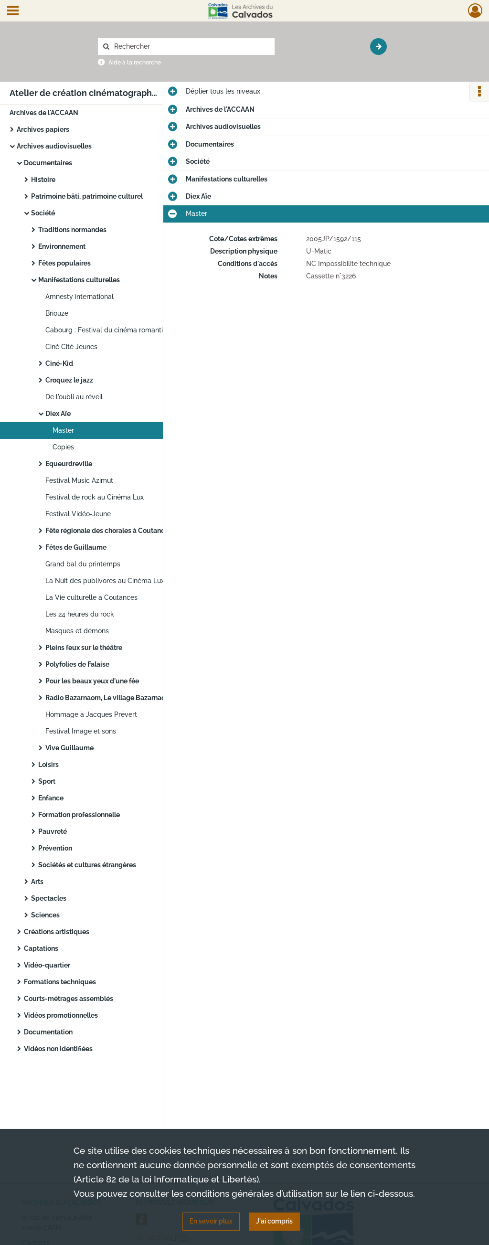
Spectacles (48, 898)
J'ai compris (274, 1221)
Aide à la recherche (134, 62)
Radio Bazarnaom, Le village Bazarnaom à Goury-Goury (132, 698)
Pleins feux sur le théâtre (83, 647)
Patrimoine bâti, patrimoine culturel (87, 196)
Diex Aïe (58, 413)
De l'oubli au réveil (74, 397)
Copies (63, 447)
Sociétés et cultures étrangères (87, 865)
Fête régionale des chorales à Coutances (108, 530)
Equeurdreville (68, 464)
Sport (46, 781)
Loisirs (48, 764)
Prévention (55, 848)
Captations (41, 948)
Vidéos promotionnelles (61, 1015)
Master (63, 430)
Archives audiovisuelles (54, 146)
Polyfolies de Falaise (77, 664)
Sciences (45, 915)
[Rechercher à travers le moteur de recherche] (191, 47)
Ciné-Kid (59, 363)
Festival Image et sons (80, 731)
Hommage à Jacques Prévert (91, 714)
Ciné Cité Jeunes (71, 347)
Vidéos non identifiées (58, 1049)
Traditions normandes (72, 230)
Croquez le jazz (69, 380)
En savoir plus (211, 1221)
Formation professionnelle (79, 815)
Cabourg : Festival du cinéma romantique (110, 330)
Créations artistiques (56, 932)
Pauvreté (52, 831)
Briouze (56, 313)
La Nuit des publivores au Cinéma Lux (104, 581)
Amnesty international (79, 296)
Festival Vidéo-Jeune (78, 514)
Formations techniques (60, 982)
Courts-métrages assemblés (68, 998)
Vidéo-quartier (47, 965)
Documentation (48, 1032)
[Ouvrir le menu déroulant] (13, 11)
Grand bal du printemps (82, 564)
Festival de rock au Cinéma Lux (94, 497)
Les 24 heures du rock (79, 614)
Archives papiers (43, 129)
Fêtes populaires (64, 263)
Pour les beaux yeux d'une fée (92, 681)
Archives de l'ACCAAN (44, 113)
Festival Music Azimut (79, 480)
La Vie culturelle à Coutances (91, 597)
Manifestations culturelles (79, 280)
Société (43, 213)
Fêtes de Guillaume (75, 547)
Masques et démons (77, 631)
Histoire (43, 179)
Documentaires (48, 163)
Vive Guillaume (69, 748)
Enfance (51, 798)
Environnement (61, 246)
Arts (37, 881)
